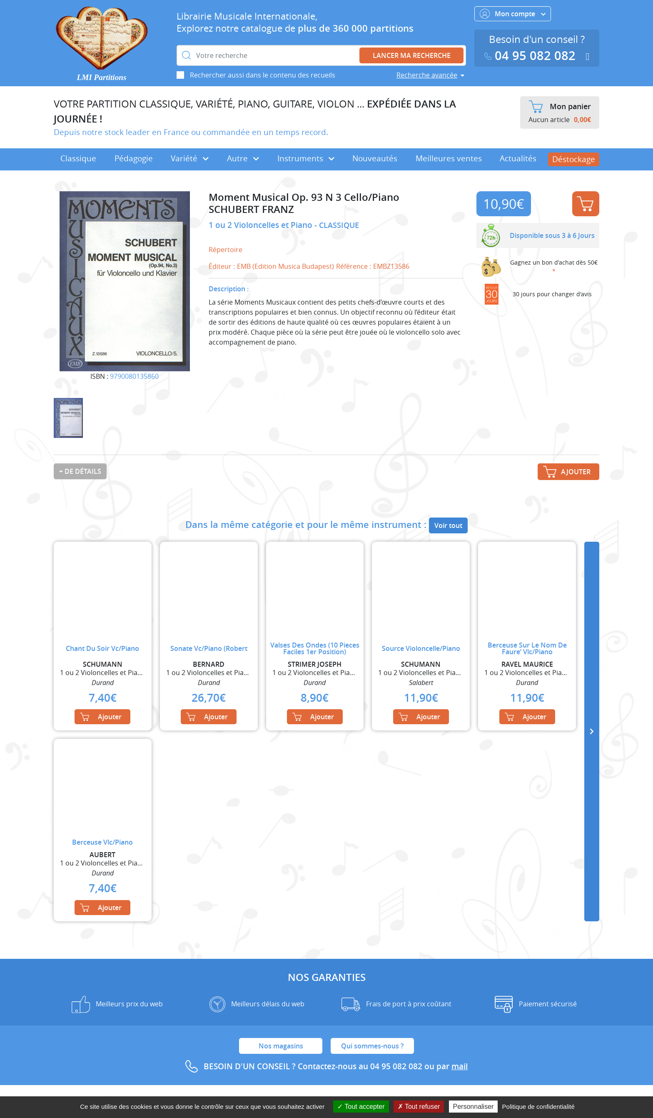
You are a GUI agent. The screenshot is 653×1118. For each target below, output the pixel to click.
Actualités (518, 158)
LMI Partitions (102, 77)
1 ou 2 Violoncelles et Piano (261, 225)
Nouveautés (374, 158)
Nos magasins (281, 1045)
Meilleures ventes (449, 158)
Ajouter (585, 203)
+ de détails (80, 471)
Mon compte (513, 14)
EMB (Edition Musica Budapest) (285, 266)
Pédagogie (134, 158)
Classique (78, 158)
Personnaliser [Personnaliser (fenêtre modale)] (473, 1106)
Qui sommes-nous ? (372, 1045)
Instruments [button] (305, 158)
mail (459, 1066)
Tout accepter (360, 1106)
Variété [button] (190, 158)
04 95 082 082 (531, 56)
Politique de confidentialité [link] (538, 1106)
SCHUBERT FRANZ (251, 209)
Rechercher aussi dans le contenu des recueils (262, 75)
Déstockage (573, 159)
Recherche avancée (426, 75)
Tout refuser (419, 1106)
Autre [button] (243, 158)
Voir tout (448, 525)
